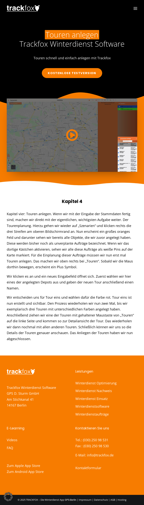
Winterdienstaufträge (92, 414)
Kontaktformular (88, 468)
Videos (12, 440)
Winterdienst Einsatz (91, 398)
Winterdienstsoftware (92, 406)
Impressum (85, 499)
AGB (112, 499)
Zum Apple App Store (23, 465)
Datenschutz (101, 499)
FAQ (10, 448)
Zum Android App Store (25, 471)
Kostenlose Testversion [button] (72, 73)
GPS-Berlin (70, 499)
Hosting (122, 499)
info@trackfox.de (100, 455)
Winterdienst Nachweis (93, 391)
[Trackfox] (23, 8)
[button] (135, 8)
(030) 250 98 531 (95, 440)
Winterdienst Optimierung (96, 383)
